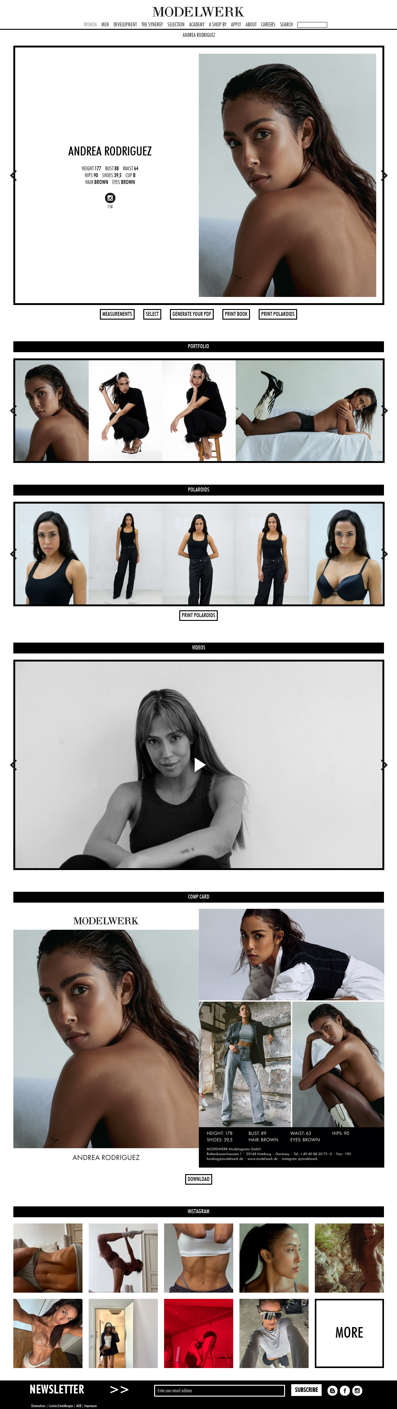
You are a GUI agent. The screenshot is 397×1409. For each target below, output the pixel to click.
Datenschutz (38, 1406)
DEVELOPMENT (125, 25)
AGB (78, 1406)
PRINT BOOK (236, 314)
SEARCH (286, 25)
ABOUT (251, 25)
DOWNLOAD (199, 1179)
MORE (349, 1333)
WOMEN (90, 25)
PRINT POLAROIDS (278, 314)
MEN (105, 25)
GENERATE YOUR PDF (191, 314)
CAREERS (268, 25)
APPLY (236, 25)
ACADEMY (196, 25)
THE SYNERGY (152, 25)
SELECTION (176, 25)
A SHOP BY (217, 25)
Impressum (90, 1406)
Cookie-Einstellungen (61, 1406)
